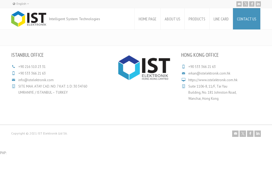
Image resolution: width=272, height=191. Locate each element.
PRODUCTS (197, 18)
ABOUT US (172, 18)
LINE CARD (221, 18)
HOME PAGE (147, 18)
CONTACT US (246, 18)
